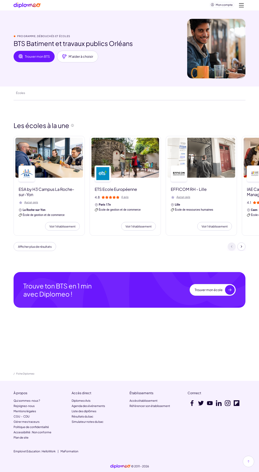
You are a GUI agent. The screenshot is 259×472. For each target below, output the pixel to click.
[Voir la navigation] (241, 6)
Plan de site (21, 437)
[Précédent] (232, 249)
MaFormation (69, 451)
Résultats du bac (82, 416)
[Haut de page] (248, 461)
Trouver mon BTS (34, 58)
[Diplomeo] (27, 6)
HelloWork (49, 451)
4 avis (124, 198)
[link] (120, 466)
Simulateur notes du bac (87, 421)
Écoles (20, 94)
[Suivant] (241, 249)
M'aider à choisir (77, 58)
